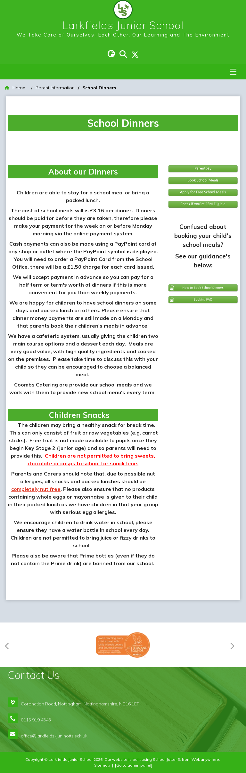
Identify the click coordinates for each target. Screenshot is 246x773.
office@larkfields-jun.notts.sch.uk (54, 735)
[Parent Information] (55, 88)
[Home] (15, 88)
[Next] (233, 645)
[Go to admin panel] (133, 765)
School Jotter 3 (166, 759)
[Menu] (233, 71)
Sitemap (102, 765)
